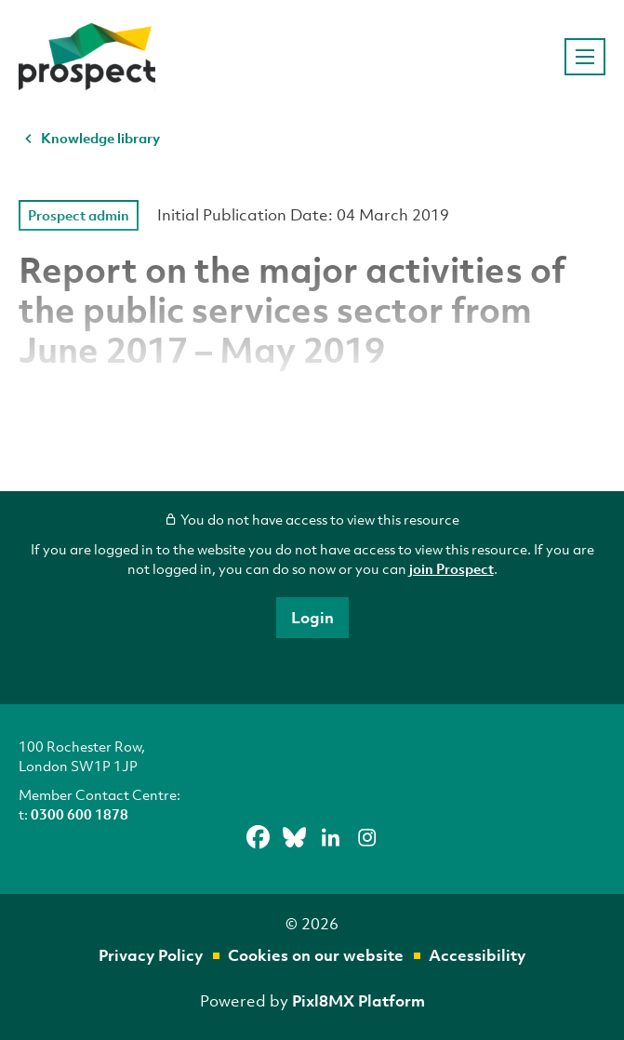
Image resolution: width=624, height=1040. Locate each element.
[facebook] (258, 838)
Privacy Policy (151, 955)
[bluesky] (294, 838)
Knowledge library (100, 137)
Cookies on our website (316, 955)
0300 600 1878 (79, 814)
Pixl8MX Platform (358, 1000)
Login (312, 617)
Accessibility (477, 955)
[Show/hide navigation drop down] (584, 56)
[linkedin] (330, 838)
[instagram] (366, 838)
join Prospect (451, 568)
